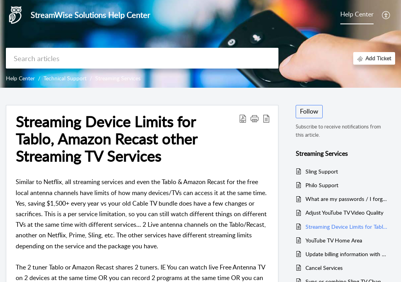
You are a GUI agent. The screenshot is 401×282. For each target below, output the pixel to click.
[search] (142, 58)
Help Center (20, 78)
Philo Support (321, 185)
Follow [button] (309, 111)
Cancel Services (324, 267)
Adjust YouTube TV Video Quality (344, 212)
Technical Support (65, 78)
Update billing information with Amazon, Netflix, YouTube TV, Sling (346, 254)
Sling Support (321, 171)
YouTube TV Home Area (333, 240)
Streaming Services (118, 78)
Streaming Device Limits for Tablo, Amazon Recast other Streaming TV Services (346, 226)
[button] (386, 15)
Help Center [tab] (357, 14)
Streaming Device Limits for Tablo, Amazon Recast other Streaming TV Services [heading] (106, 138)
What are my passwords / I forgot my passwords (346, 198)
